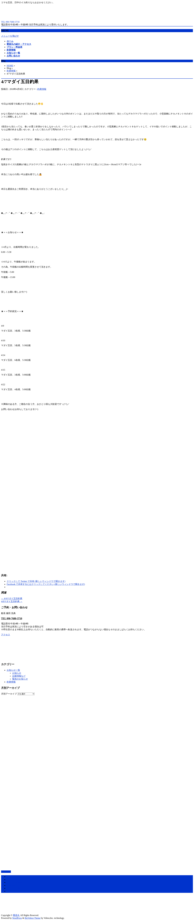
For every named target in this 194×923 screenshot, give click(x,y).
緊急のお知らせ (20, 679)
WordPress (17, 918)
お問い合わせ (13, 891)
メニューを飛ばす (10, 36)
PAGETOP (6, 871)
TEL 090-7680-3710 (11, 618)
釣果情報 (11, 71)
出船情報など (19, 676)
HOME (10, 65)
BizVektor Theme (32, 918)
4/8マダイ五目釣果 (11, 601)
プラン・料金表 (14, 882)
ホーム (10, 876)
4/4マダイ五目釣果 (11, 598)
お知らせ (16, 673)
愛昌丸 (16, 915)
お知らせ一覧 (13, 670)
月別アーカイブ (9, 694)
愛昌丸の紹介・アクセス (19, 879)
